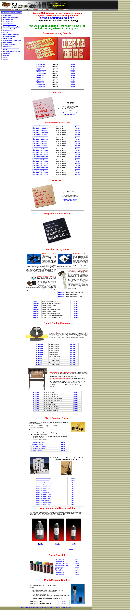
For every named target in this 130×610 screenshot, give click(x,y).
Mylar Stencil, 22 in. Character (40, 169)
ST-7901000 (36, 394)
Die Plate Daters (7, 21)
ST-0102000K (39, 346)
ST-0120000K (39, 354)
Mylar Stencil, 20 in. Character (40, 165)
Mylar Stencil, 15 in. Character (40, 156)
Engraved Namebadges (9, 36)
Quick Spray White (59, 572)
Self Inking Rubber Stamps (10, 17)
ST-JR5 (35, 301)
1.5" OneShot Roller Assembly (43, 478)
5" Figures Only (40, 79)
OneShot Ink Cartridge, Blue (43, 498)
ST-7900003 (36, 402)
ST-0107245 (39, 362)
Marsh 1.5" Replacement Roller (38, 446)
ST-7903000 (36, 398)
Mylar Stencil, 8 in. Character (40, 143)
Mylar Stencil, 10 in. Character (40, 147)
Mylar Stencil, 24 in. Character (40, 172)
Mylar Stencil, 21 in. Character (40, 167)
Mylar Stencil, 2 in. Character (40, 130)
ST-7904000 (36, 400)
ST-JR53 (35, 305)
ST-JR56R (36, 313)
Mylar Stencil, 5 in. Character (40, 138)
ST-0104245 (39, 358)
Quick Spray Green (59, 559)
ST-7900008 (36, 408)
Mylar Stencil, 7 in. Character (40, 141)
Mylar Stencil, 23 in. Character (40, 170)
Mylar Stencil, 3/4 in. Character (40, 125)
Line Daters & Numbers (9, 25)
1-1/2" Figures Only (41, 70)
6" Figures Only (40, 81)
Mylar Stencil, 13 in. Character (40, 152)
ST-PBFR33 (61, 296)
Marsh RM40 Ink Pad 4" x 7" (37, 450)
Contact (63, 607)
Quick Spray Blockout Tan (61, 563)
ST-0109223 (39, 356)
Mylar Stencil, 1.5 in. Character (40, 128)
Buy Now (72, 64)
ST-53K (35, 307)
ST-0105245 (39, 360)
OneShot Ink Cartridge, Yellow (43, 496)
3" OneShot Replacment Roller (43, 484)
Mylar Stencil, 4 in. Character (40, 136)
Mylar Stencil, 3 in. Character (40, 134)
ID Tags (5, 57)
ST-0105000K (39, 352)
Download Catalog (55, 607)
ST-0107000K (39, 350)
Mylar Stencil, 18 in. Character (40, 161)
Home (22, 607)
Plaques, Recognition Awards (11, 34)
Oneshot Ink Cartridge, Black (43, 486)
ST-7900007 (36, 406)
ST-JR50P (35, 317)
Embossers (6, 55)
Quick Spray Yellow (59, 574)
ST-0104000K (39, 348)
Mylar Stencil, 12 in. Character (40, 150)
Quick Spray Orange (60, 569)
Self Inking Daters (8, 23)
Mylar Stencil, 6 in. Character (40, 139)
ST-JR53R (36, 309)
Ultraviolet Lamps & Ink (9, 44)
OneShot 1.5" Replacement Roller (44, 482)
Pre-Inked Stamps (8, 19)
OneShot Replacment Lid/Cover (44, 500)
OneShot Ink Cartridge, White (43, 488)
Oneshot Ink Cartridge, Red (43, 492)
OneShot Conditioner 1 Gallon (43, 504)
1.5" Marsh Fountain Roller (37, 442)
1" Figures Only (40, 68)
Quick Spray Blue (59, 567)
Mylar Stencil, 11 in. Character (40, 149)
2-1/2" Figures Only (41, 73)
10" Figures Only (40, 84)
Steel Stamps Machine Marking (11, 51)
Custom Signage (7, 38)
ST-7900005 (36, 404)
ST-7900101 (36, 410)
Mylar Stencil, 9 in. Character (40, 145)
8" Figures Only (40, 82)
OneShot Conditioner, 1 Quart (43, 502)
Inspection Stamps (8, 46)
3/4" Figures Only (40, 66)
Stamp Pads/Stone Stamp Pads (11, 27)
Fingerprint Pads (7, 30)
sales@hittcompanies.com (64, 609)
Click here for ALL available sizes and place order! (70, 113)
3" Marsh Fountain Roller (37, 444)
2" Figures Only (40, 71)
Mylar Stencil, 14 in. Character (40, 154)
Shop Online (45, 607)
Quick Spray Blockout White (62, 565)
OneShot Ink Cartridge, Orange (43, 494)
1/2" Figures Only (40, 64)
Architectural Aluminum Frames (12, 40)
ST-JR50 (35, 315)
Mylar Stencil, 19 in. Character (40, 163)
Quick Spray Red (59, 570)
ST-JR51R (36, 303)
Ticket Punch (6, 53)
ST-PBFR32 (61, 294)
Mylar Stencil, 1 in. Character (40, 127)
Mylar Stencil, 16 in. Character (40, 158)
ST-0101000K (39, 344)
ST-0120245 (39, 364)
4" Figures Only (40, 77)
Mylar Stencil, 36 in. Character (40, 174)
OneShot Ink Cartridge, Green (43, 490)
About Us (27, 607)
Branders (5, 59)
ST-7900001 (36, 392)
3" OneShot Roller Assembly (43, 480)
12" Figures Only (40, 86)
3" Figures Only (40, 75)
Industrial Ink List (7, 42)
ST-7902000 (36, 396)
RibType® (5, 32)
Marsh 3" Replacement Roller (38, 448)
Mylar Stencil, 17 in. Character (40, 160)
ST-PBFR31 (61, 292)
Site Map (68, 607)
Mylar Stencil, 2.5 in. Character (40, 132)
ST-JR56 (35, 311)
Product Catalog (36, 607)
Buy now (71, 549)
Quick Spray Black (59, 561)
